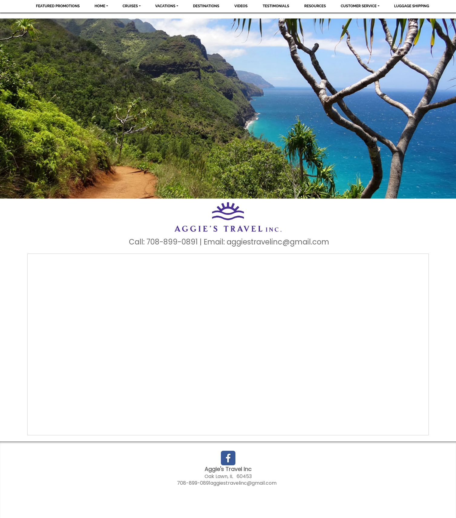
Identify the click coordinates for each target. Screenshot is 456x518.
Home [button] (99, 6)
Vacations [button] (165, 6)
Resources (315, 6)
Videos (241, 6)
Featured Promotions (58, 6)
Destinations (206, 6)
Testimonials (276, 6)
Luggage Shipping (411, 6)
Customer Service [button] (359, 6)
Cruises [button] (130, 6)
